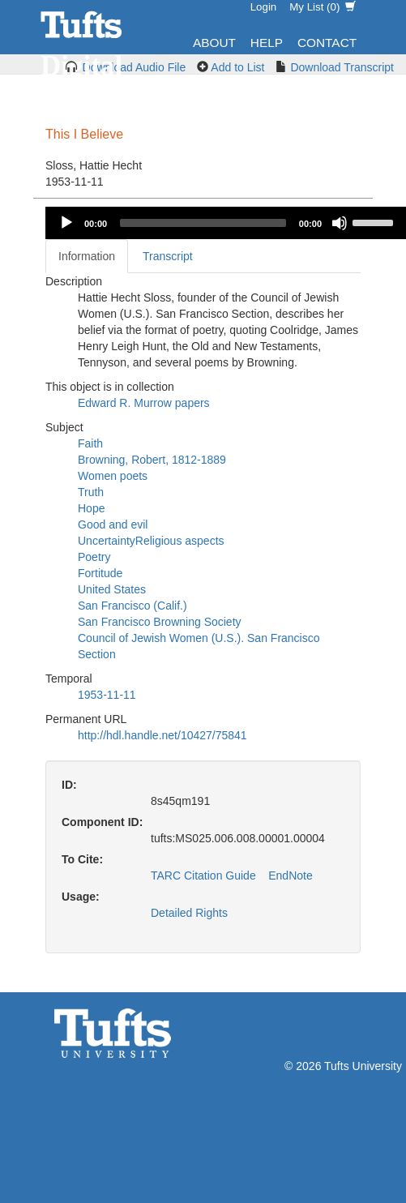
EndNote (290, 875)
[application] (225, 223)
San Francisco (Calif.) (132, 605)
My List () (322, 7)
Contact (327, 42)
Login (263, 7)
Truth (91, 492)
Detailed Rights (189, 912)
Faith (90, 443)
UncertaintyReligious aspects (151, 540)
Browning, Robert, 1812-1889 (152, 459)
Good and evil (112, 524)
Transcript (168, 256)
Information (86, 256)
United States (112, 589)
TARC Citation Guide (203, 875)
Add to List (237, 67)
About (214, 42)
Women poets (112, 475)
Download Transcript (342, 67)
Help (266, 42)
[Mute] (339, 223)
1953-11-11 (107, 694)
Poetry (94, 556)
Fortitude (100, 573)
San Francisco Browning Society (159, 621)
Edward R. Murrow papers (144, 402)
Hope (91, 508)
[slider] (203, 223)
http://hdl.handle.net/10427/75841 (162, 735)
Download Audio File (134, 67)
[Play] (66, 223)
